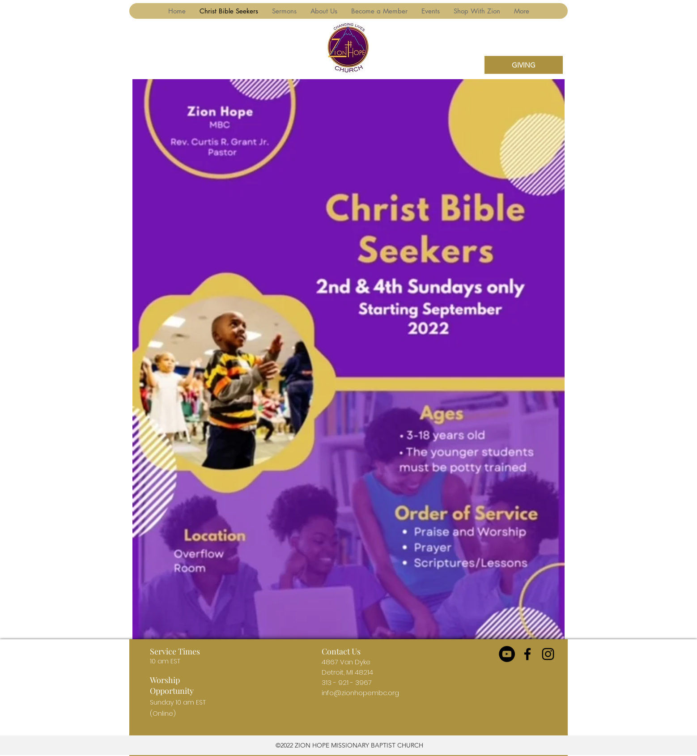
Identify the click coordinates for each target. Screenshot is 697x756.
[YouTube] (507, 654)
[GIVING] (523, 65)
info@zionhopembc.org (360, 692)
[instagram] (548, 654)
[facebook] (527, 654)
